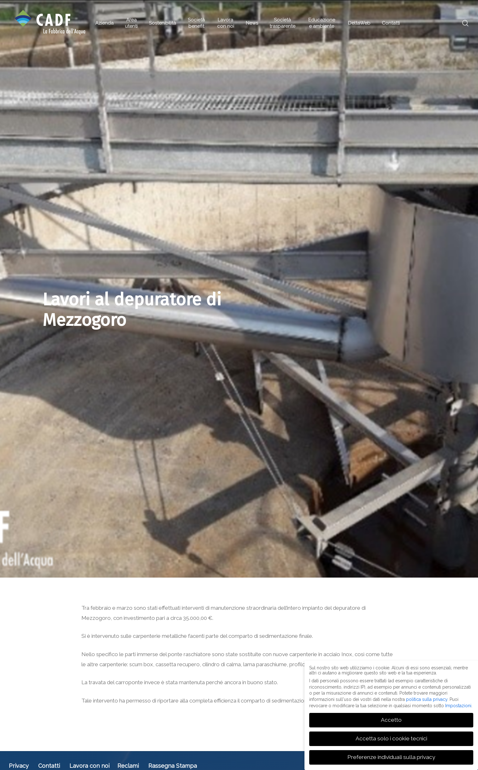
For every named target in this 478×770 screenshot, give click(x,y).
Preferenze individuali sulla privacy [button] (391, 757)
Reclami (128, 765)
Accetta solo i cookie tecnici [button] (391, 738)
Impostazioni (458, 705)
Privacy (19, 765)
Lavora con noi (89, 765)
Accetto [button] (391, 720)
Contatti (49, 765)
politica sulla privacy (426, 699)
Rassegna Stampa (172, 765)
